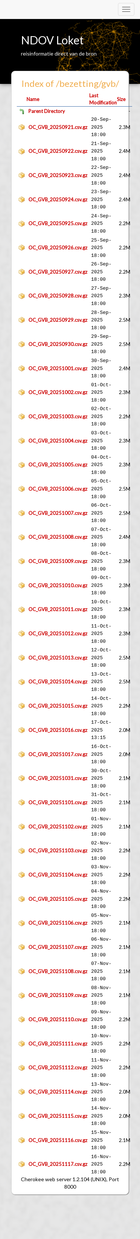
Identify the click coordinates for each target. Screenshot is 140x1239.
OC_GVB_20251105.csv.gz (57, 899)
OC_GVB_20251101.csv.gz (57, 802)
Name (33, 99)
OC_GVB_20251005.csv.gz (57, 465)
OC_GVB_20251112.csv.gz (57, 1067)
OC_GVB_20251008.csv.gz (57, 537)
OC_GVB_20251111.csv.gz (57, 1044)
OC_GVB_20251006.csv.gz (57, 489)
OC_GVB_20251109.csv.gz (57, 995)
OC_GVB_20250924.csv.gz (57, 199)
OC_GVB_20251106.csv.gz (57, 923)
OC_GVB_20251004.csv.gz (57, 441)
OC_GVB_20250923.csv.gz (57, 175)
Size (121, 99)
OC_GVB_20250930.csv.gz (57, 344)
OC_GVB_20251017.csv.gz (57, 754)
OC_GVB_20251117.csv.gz (57, 1164)
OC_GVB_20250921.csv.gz (57, 127)
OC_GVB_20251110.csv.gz (57, 1019)
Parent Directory (46, 111)
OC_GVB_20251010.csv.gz (57, 585)
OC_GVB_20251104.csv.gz (57, 875)
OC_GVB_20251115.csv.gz (57, 1116)
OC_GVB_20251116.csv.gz (57, 1140)
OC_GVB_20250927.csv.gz (57, 272)
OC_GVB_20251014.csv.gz (57, 682)
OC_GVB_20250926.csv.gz (57, 248)
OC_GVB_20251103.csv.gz (57, 850)
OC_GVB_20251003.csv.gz (57, 416)
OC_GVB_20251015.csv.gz (57, 706)
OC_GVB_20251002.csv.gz (57, 392)
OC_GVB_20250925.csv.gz (57, 223)
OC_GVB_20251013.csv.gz (57, 658)
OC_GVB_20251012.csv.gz (57, 633)
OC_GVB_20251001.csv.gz (57, 368)
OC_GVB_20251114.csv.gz (57, 1092)
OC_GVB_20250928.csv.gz (57, 296)
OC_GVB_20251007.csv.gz (57, 513)
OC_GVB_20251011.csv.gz (57, 609)
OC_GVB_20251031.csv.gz (57, 778)
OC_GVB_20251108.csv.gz (57, 971)
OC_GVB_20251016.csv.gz (57, 730)
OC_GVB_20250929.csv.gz (57, 320)
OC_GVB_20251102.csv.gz (57, 827)
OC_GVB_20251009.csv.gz (57, 561)
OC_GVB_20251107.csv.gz (57, 947)
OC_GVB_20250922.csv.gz (57, 151)
